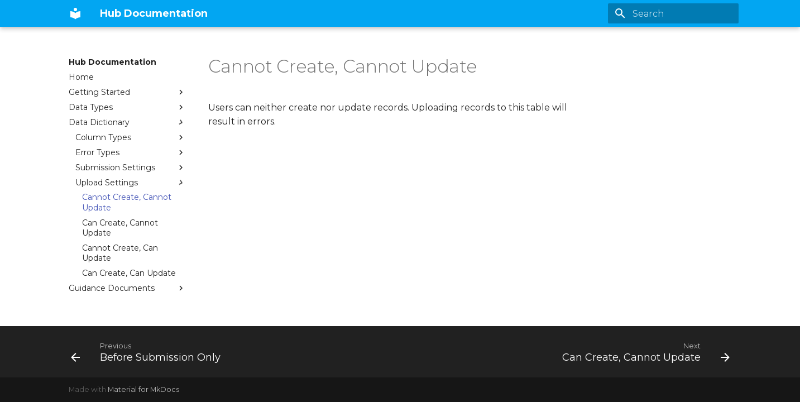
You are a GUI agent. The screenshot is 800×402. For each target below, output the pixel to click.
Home (81, 77)
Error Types (130, 152)
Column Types (130, 137)
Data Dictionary (127, 122)
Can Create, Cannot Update (120, 228)
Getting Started (127, 92)
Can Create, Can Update (129, 273)
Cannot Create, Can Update (120, 253)
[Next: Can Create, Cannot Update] (643, 351)
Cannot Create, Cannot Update (126, 202)
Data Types (127, 107)
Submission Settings (130, 167)
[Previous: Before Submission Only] (148, 351)
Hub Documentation (112, 62)
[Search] (673, 13)
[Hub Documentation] (75, 13)
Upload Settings (130, 183)
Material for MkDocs (143, 389)
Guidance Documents (127, 288)
